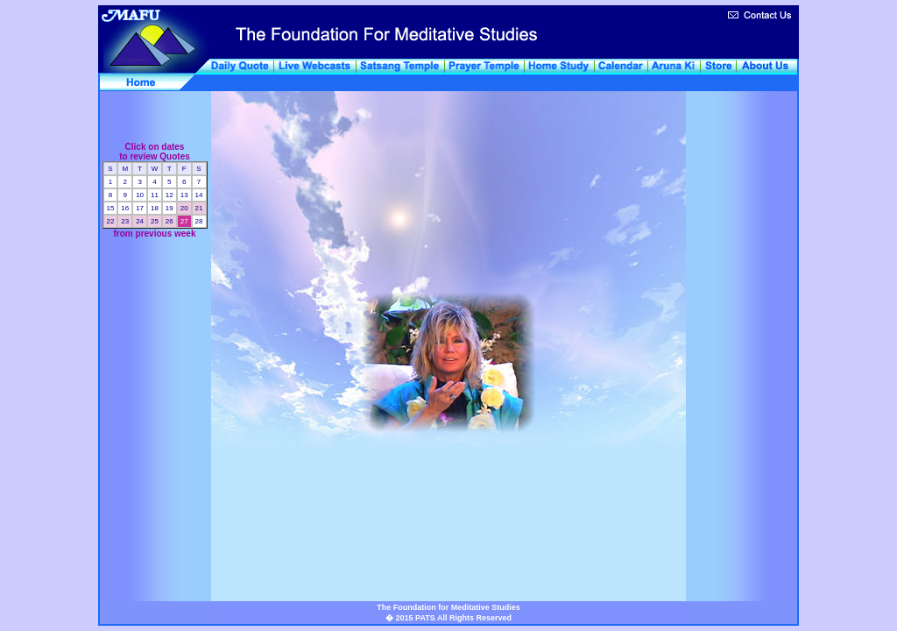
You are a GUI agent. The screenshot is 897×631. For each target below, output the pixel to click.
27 (183, 221)
